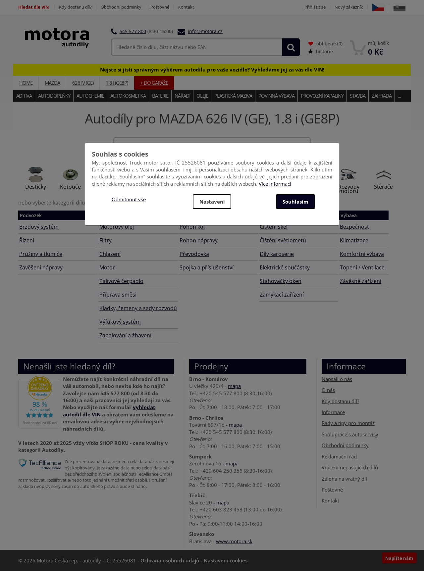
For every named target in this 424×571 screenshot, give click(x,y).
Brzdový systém (39, 226)
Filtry (105, 240)
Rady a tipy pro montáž (348, 423)
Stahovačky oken (280, 281)
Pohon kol (192, 226)
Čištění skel (274, 226)
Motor (107, 267)
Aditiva (24, 95)
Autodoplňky (54, 95)
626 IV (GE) (82, 82)
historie (320, 51)
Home (25, 82)
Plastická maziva (233, 95)
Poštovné (159, 7)
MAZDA (52, 82)
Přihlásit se (315, 7)
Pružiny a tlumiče (40, 254)
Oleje (202, 95)
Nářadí (182, 95)
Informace (333, 412)
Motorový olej (116, 226)
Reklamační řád (339, 456)
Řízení (26, 240)
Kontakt (186, 7)
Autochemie (90, 95)
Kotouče (70, 186)
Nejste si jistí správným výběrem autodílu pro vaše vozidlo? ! (212, 69)
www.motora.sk (234, 541)
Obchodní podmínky (121, 7)
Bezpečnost (354, 226)
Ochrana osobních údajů (169, 560)
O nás (328, 390)
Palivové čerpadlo (121, 281)
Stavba (357, 95)
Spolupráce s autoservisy (350, 434)
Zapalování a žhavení (125, 335)
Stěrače (383, 186)
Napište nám (399, 558)
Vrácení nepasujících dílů (350, 467)
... (399, 95)
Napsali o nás (337, 379)
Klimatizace (354, 240)
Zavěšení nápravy (41, 267)
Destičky (35, 186)
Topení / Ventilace (362, 267)
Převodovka (194, 254)
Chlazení (110, 254)
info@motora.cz (205, 31)
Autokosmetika (128, 95)
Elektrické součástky (285, 267)
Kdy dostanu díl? (75, 7)
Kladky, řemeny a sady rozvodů (138, 308)
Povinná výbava (276, 95)
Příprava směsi (117, 294)
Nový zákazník (349, 7)
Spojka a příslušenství (207, 267)
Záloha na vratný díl (344, 478)
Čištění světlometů (283, 240)
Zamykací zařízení (282, 294)
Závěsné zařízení (360, 281)
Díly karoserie (277, 254)
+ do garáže (154, 82)
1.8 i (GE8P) (117, 82)
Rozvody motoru (348, 189)
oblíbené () (325, 43)
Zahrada (382, 95)
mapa (234, 386)
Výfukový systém (120, 321)
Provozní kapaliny (322, 95)
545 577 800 (133, 31)
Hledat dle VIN (33, 7)
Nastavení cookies (225, 560)
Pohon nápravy (199, 240)
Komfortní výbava (362, 254)
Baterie (160, 95)
